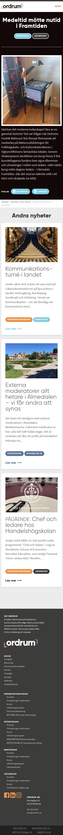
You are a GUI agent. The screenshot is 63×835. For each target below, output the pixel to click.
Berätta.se (44, 832)
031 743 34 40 (32, 809)
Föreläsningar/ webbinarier (18, 700)
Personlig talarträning (16, 711)
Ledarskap (10, 774)
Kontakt (7, 677)
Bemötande (10, 750)
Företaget (8, 673)
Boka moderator (21, 739)
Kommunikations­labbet (14, 666)
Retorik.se (20, 828)
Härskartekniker (13, 767)
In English (8, 659)
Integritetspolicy (11, 684)
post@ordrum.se (34, 812)
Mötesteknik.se (22, 832)
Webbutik (8, 680)
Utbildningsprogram (15, 707)
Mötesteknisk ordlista (24, 743)
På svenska (8, 663)
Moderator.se (41, 828)
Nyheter (7, 670)
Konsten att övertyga (21, 715)
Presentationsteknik (16, 694)
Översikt (10, 697)
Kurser (9, 704)
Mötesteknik (11, 722)
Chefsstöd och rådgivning (18, 787)
